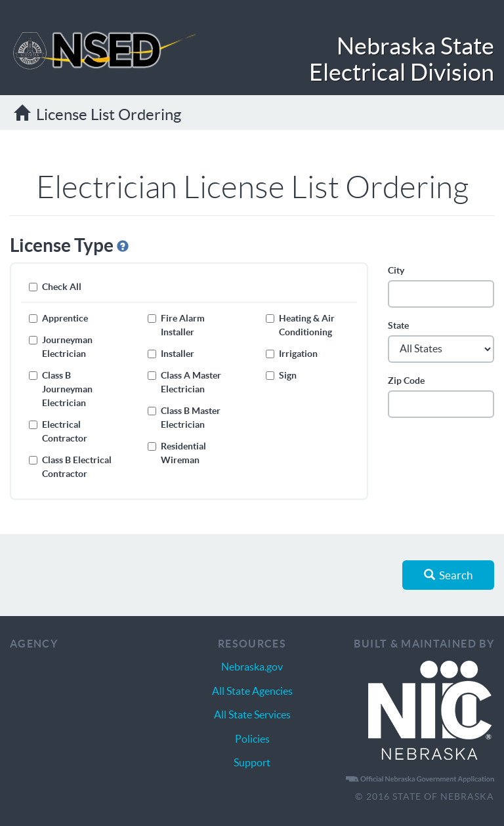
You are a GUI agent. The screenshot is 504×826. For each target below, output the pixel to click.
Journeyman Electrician (61, 347)
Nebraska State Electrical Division (401, 59)
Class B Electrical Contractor (70, 467)
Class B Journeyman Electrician (61, 389)
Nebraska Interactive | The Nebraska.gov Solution (430, 710)
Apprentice (58, 318)
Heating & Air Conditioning (300, 325)
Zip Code (406, 380)
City (396, 270)
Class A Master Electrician (184, 382)
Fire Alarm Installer (176, 325)
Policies (252, 739)
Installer (171, 353)
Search (448, 575)
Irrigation (292, 353)
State (398, 325)
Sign (281, 375)
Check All (55, 286)
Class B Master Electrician (184, 417)
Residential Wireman (177, 453)
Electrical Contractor (58, 431)
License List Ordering (97, 114)
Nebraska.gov (252, 666)
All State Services (252, 714)
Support (252, 762)
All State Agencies (252, 691)
